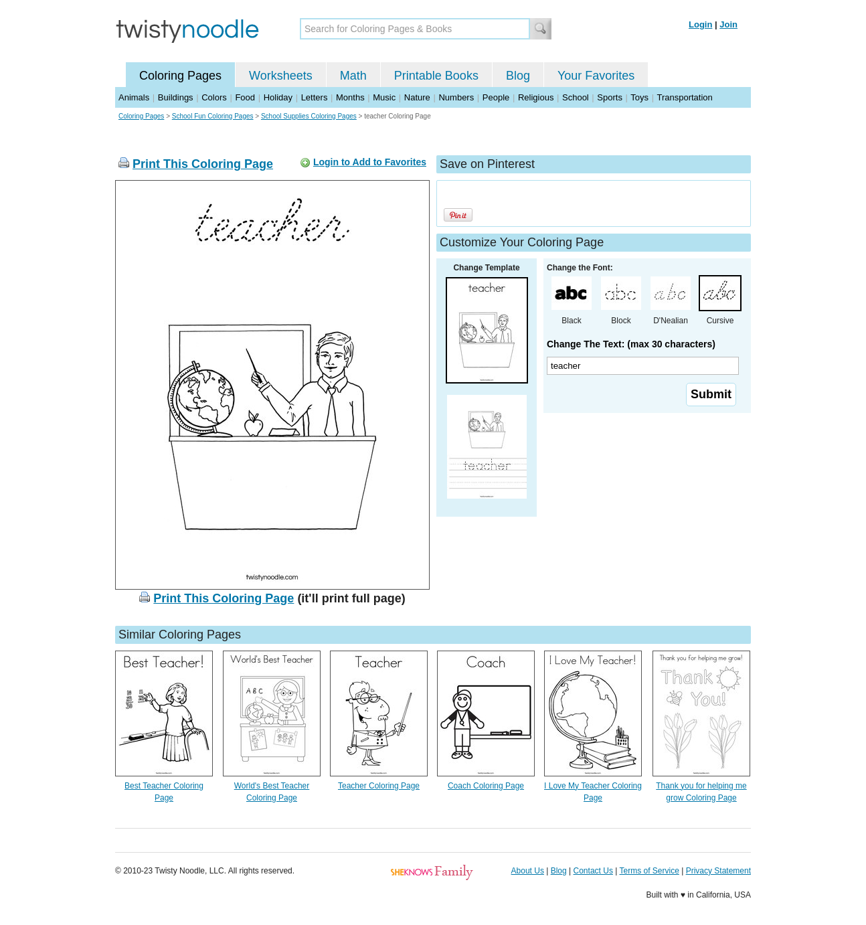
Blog (518, 75)
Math (353, 75)
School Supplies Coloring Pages (309, 116)
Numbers (456, 97)
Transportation (684, 97)
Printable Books (436, 75)
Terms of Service (649, 870)
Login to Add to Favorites (369, 162)
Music (384, 97)
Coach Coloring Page (486, 785)
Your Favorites (595, 75)
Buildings (175, 97)
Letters (314, 97)
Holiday (278, 97)
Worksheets (281, 75)
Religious (535, 97)
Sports (609, 97)
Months (350, 97)
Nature (417, 97)
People (496, 97)
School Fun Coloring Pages (213, 116)
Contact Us (593, 870)
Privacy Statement (718, 870)
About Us (527, 870)
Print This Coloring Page (203, 164)
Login (700, 24)
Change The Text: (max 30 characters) (631, 344)
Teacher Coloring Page (379, 785)
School (575, 97)
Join (728, 24)
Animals (133, 97)
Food (245, 97)
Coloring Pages (180, 75)
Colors (214, 97)
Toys (639, 97)
